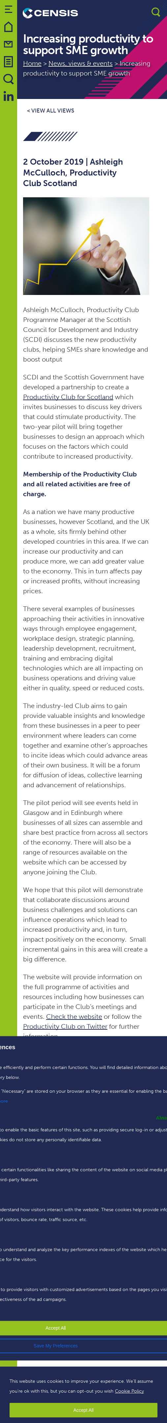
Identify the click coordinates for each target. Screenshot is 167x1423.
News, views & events (80, 63)
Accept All (83, 1410)
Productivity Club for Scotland (68, 397)
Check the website (74, 1016)
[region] (83, 1395)
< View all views (50, 111)
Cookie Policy (129, 1391)
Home (32, 63)
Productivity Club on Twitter (65, 1026)
